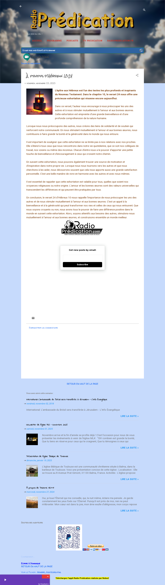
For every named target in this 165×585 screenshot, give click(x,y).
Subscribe (82, 264)
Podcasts (72, 40)
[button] (137, 76)
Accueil (37, 40)
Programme (54, 40)
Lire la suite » (130, 416)
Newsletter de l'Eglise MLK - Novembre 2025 (46, 425)
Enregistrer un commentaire (43, 327)
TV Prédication (92, 40)
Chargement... (27, 556)
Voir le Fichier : (41, 572)
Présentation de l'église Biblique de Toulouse (47, 456)
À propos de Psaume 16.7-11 (40, 488)
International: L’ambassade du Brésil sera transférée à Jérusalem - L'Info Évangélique (66, 399)
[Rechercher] (144, 10)
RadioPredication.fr (120, 40)
